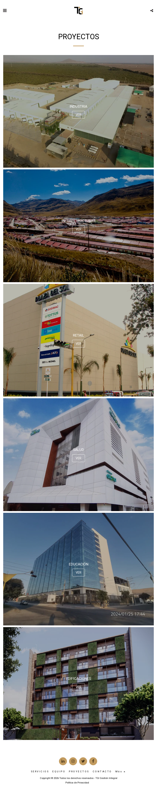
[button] (4, 10)
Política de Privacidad (77, 782)
